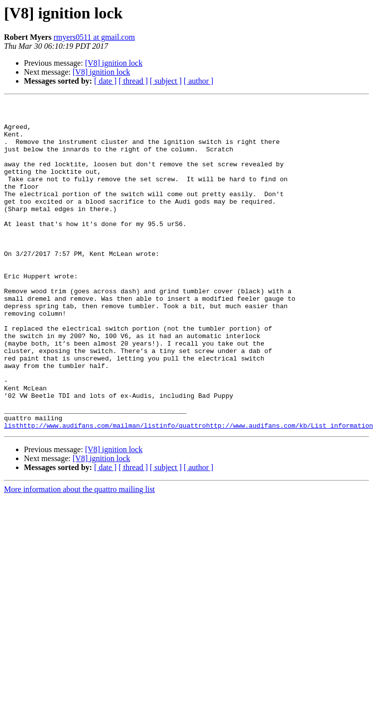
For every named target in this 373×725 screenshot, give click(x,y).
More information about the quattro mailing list (79, 555)
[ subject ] (166, 81)
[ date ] (105, 81)
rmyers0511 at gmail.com (94, 37)
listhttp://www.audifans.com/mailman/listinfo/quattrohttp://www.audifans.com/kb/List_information (188, 490)
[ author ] (199, 81)
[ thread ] (133, 81)
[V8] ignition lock (114, 63)
